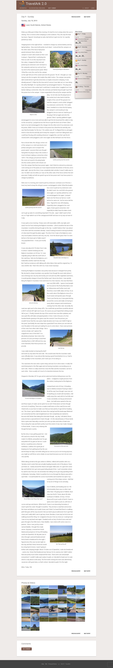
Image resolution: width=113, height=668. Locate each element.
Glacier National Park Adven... (37, 8)
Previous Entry (75, 17)
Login (92, 8)
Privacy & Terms (52, 664)
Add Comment (26, 649)
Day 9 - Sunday (52, 8)
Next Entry (87, 17)
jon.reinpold (23, 8)
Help (43, 664)
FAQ (46, 664)
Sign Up (87, 8)
